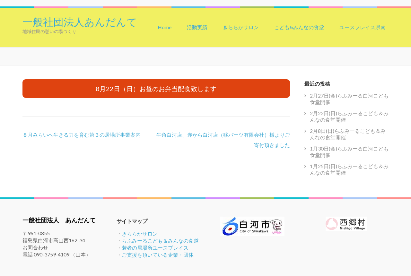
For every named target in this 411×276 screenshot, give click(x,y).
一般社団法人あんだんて (79, 21)
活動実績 (197, 27)
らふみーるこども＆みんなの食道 (160, 240)
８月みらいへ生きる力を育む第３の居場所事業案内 (81, 135)
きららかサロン (241, 27)
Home (164, 27)
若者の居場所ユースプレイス (155, 248)
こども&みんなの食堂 (299, 27)
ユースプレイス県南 (362, 27)
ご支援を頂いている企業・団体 (158, 255)
